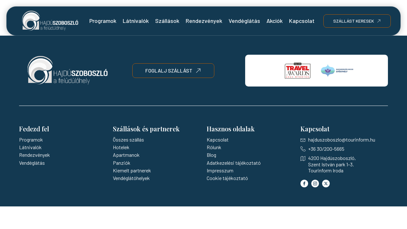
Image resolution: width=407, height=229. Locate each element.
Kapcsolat (301, 20)
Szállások (167, 20)
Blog (211, 155)
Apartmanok (126, 155)
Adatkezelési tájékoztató (234, 163)
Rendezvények (204, 20)
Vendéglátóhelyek (131, 178)
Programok (102, 20)
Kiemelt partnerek (132, 170)
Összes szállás (128, 139)
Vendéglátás (244, 20)
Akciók (274, 20)
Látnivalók (136, 20)
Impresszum (220, 170)
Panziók (121, 163)
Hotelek (121, 147)
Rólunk (214, 147)
